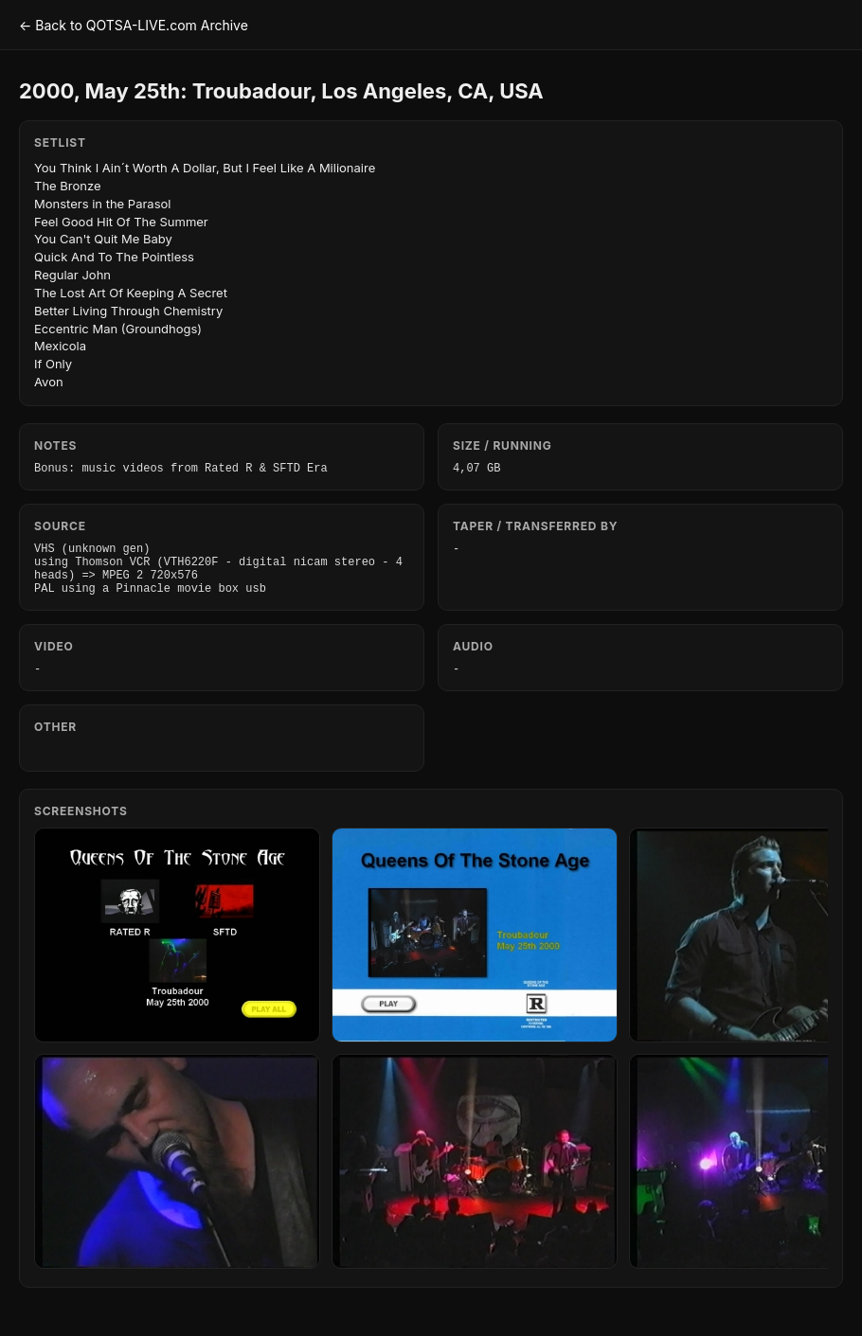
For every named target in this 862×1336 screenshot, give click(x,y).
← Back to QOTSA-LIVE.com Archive (133, 25)
